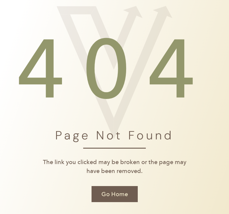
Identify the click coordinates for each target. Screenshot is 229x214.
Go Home (114, 194)
